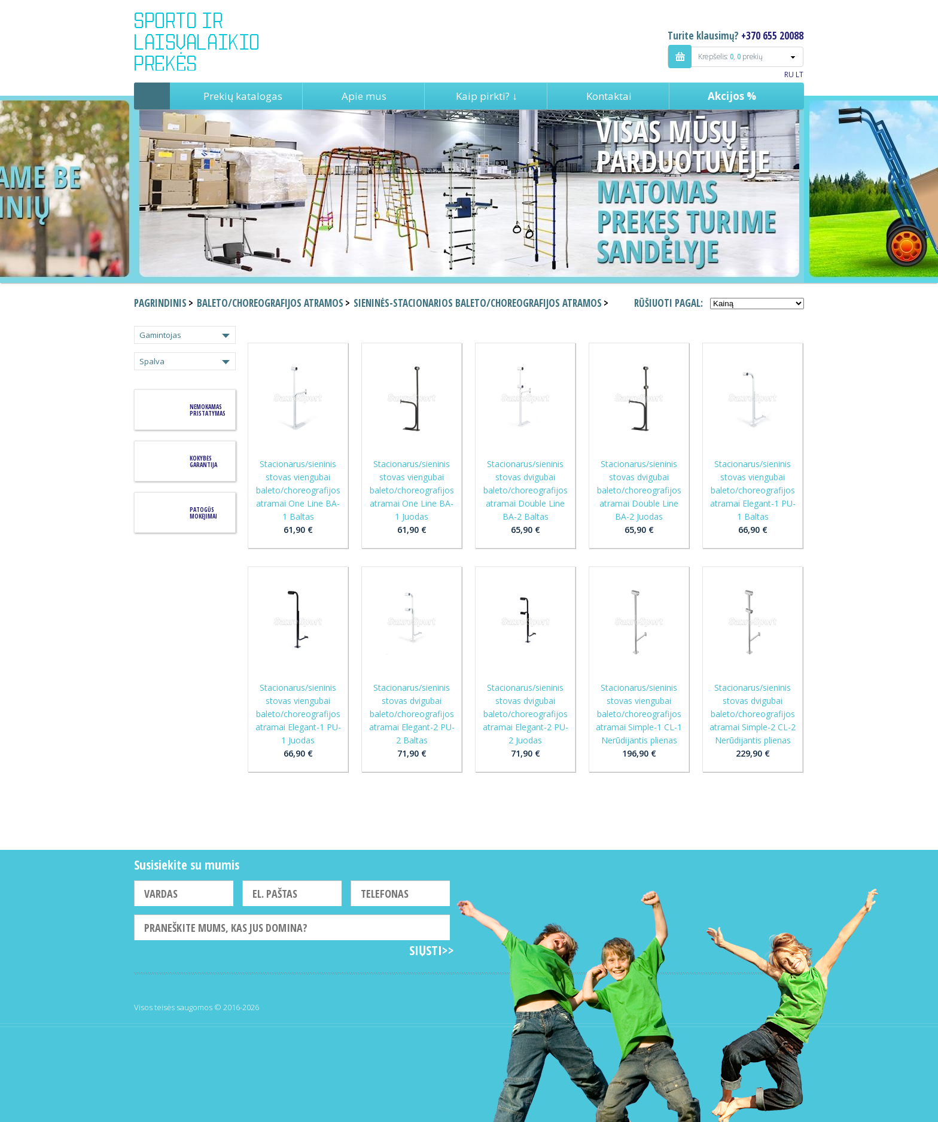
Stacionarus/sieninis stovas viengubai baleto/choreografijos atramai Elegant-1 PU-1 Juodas (298, 714)
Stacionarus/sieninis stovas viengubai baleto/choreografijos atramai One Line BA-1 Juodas (412, 490)
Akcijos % (732, 96)
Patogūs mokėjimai (203, 512)
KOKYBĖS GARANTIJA (203, 461)
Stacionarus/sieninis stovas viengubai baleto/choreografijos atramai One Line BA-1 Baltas (298, 490)
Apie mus (364, 96)
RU (789, 74)
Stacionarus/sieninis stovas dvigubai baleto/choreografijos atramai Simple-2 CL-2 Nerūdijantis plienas (752, 714)
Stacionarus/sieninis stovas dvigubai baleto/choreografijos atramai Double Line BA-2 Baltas (525, 490)
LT (799, 74)
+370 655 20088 (772, 35)
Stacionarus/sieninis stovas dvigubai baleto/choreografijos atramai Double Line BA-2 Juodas (639, 490)
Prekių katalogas (242, 96)
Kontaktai (609, 96)
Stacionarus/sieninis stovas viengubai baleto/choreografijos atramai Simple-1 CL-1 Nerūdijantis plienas (639, 714)
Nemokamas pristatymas (208, 410)
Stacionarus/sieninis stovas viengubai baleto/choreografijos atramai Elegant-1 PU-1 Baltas (753, 490)
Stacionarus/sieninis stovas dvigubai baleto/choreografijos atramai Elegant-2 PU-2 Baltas (412, 714)
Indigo (206, 41)
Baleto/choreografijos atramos (270, 303)
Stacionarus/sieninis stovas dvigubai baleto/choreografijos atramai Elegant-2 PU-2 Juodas (525, 714)
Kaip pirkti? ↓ (486, 96)
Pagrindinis (152, 96)
